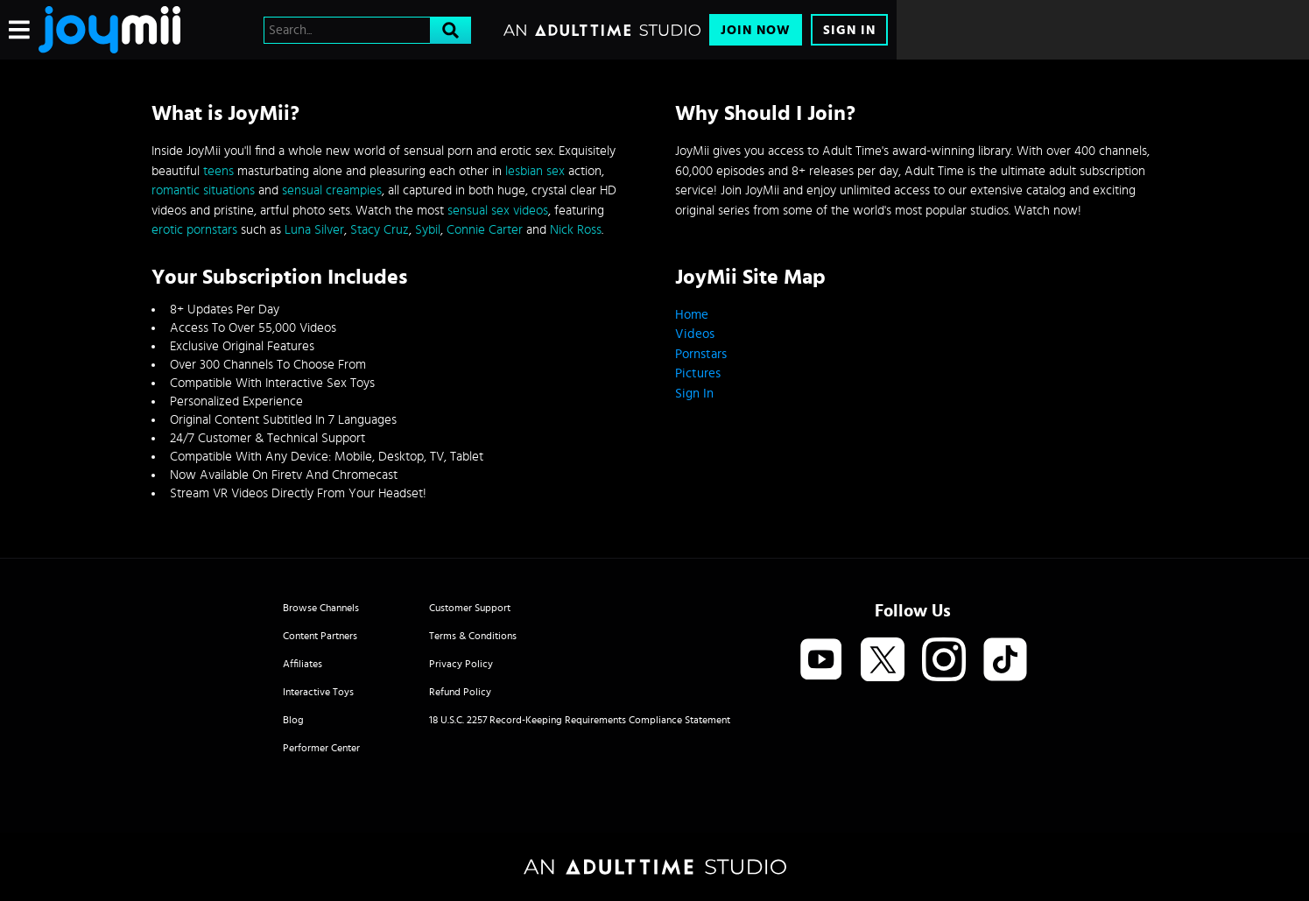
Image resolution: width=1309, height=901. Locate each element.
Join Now (756, 30)
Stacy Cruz (379, 229)
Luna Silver (314, 229)
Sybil (427, 229)
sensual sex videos (497, 210)
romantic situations (203, 190)
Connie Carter (485, 229)
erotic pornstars (194, 229)
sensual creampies (332, 190)
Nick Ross (576, 229)
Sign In (849, 30)
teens (218, 171)
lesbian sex (535, 171)
